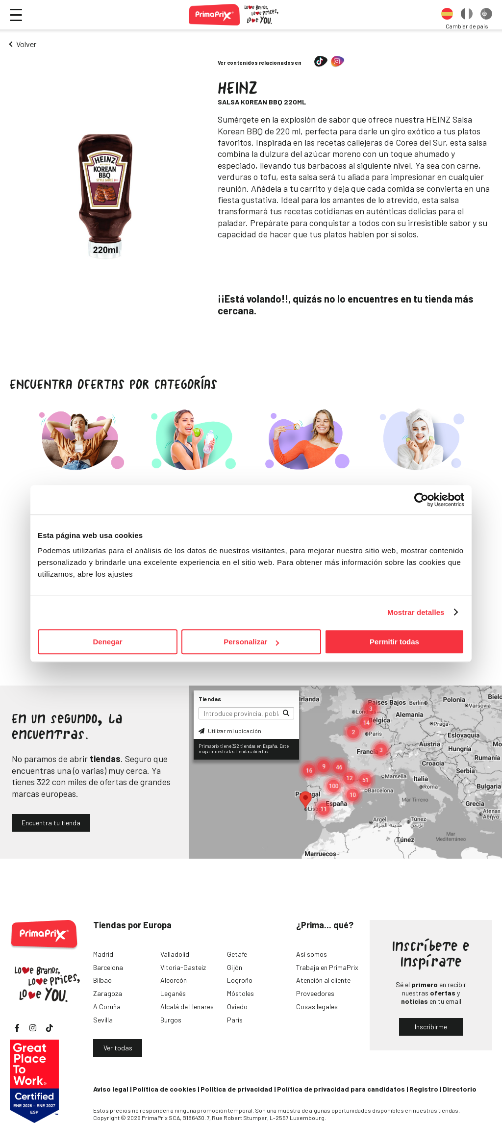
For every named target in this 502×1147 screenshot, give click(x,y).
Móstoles (240, 993)
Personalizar (251, 641)
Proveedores (315, 993)
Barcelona (108, 967)
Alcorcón (173, 980)
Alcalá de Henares (187, 1006)
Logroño (239, 980)
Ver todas (117, 1048)
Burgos (170, 1020)
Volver (26, 44)
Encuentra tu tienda (51, 822)
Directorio (460, 1089)
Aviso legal (110, 1089)
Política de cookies (164, 1089)
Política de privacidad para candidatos (341, 1089)
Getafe (237, 954)
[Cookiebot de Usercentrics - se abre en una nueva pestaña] (421, 499)
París (235, 1020)
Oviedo (237, 1006)
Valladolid (174, 954)
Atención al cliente (323, 980)
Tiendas (210, 698)
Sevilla (103, 1020)
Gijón (234, 967)
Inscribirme (431, 1026)
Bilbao (102, 980)
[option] (447, 15)
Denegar (107, 641)
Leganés (173, 993)
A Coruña (107, 1006)
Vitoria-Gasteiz (183, 967)
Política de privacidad (237, 1089)
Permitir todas (394, 641)
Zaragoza (107, 993)
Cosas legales (317, 1006)
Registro (423, 1089)
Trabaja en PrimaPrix (327, 967)
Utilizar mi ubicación (230, 730)
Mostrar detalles (416, 612)
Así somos (311, 954)
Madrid (103, 954)
